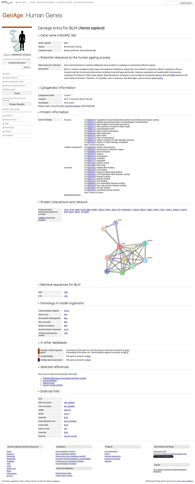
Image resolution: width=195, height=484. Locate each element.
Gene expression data (14, 81)
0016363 (92, 163)
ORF (66, 292)
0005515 (92, 179)
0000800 (92, 152)
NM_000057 (69, 402)
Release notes (10, 119)
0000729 (92, 124)
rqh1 (66, 333)
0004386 (92, 176)
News (9, 471)
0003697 (92, 172)
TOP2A (136, 209)
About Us (10, 454)
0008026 (92, 183)
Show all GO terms (72, 195)
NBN (88, 209)
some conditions (187, 481)
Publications (12, 473)
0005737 (92, 160)
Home (9, 451)
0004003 (92, 174)
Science (10, 476)
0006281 (92, 135)
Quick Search (186, 3)
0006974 (92, 140)
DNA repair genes (12, 109)
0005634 (92, 154)
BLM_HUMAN (70, 421)
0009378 (92, 185)
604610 (67, 410)
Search (26, 67)
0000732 (92, 129)
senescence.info (159, 451)
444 (160, 78)
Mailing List (11, 468)
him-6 (66, 311)
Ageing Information (85, 2)
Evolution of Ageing (112, 459)
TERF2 (169, 209)
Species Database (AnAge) (66, 454)
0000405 (92, 167)
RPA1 (108, 209)
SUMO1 (176, 209)
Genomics (21, 2)
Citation (7, 131)
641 (65, 429)
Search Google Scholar (53, 385)
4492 (100, 75)
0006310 (92, 138)
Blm (66, 318)
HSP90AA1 (127, 209)
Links (9, 466)
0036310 (92, 190)
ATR (66, 212)
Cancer (107, 454)
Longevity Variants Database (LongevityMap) (73, 459)
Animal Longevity (46, 2)
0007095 (92, 142)
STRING (41, 218)
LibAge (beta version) (64, 476)
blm (65, 314)
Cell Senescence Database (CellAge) (70, 461)
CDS (66, 296)
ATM (72, 209)
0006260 (92, 133)
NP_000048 (69, 406)
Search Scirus (48, 383)
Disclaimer (11, 456)
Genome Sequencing (112, 456)
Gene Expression (110, 451)
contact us (55, 481)
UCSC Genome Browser (70, 106)
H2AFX (184, 209)
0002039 (92, 170)
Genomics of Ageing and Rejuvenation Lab (169, 454)
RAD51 (143, 209)
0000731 (92, 126)
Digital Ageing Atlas (63, 473)
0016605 (92, 165)
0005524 (92, 181)
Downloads (9, 127)
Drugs (32, 2)
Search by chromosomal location (14, 99)
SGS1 (66, 329)
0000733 (92, 131)
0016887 (92, 188)
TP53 (66, 209)
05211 (67, 414)
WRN (173, 75)
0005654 (92, 156)
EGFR (82, 209)
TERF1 (156, 209)
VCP (119, 209)
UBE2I (149, 209)
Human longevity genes (14, 85)
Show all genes (11, 77)
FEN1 (162, 209)
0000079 (92, 120)
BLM (114, 209)
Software (108, 461)
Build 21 (7, 55)
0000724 (92, 122)
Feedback (8, 135)
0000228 (92, 147)
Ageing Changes (65, 2)
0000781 (92, 149)
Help (6, 123)
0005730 (92, 158)
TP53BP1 (85, 212)
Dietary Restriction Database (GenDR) (70, 456)
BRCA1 (102, 209)
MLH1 (71, 212)
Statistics (8, 115)
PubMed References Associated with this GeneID (64, 378)
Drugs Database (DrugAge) (66, 464)
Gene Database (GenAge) (65, 451)
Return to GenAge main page (18, 59)
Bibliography (9, 89)
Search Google (70, 436)
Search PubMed (50, 380)
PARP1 (95, 209)
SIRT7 (77, 212)
